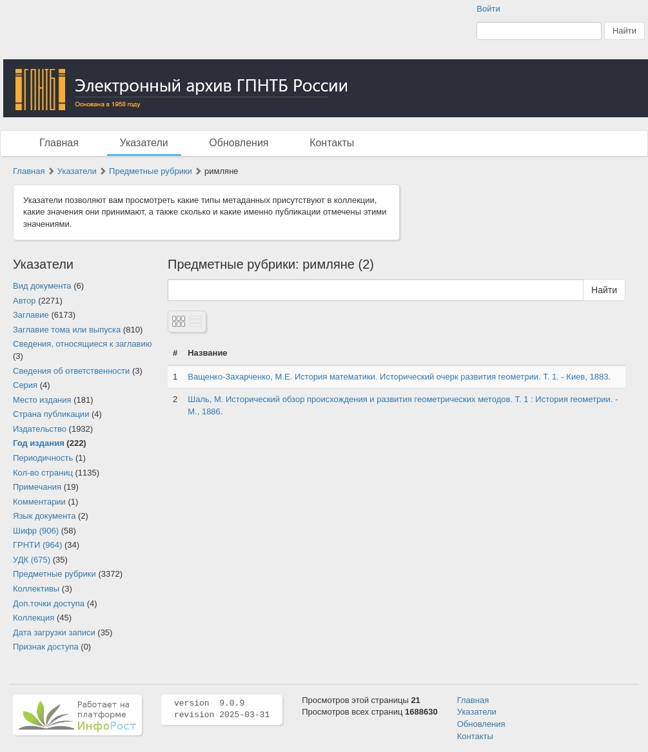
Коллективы (36, 588)
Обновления (238, 142)
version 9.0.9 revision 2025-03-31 (222, 709)
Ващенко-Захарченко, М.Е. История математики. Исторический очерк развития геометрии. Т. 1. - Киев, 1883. (399, 376)
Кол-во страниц (43, 472)
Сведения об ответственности (71, 371)
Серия (25, 385)
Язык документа (44, 516)
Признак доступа (46, 646)
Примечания (37, 487)
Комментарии (39, 501)
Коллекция (33, 617)
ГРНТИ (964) (37, 545)
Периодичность (43, 458)
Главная (59, 142)
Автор (24, 300)
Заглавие (31, 315)
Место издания (42, 400)
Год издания (38, 443)
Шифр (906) (36, 530)
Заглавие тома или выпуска (67, 329)
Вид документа (42, 286)
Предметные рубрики (150, 171)
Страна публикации (51, 414)
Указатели (144, 142)
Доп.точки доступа (48, 603)
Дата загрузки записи (54, 632)
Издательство (39, 429)
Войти (488, 9)
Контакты (331, 142)
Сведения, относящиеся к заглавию (82, 344)
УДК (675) (31, 559)
